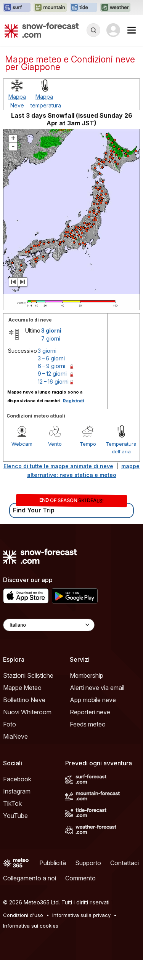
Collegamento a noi (29, 878)
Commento (80, 878)
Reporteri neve (90, 712)
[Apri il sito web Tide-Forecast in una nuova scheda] (83, 8)
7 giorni (50, 338)
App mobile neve (93, 700)
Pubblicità (52, 863)
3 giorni (51, 330)
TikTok (12, 803)
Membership (86, 675)
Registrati (73, 400)
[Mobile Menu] (131, 30)
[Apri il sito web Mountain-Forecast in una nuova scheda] (50, 8)
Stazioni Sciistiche (28, 675)
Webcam (21, 444)
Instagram (17, 791)
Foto (9, 724)
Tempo (88, 444)
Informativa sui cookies (30, 926)
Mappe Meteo (22, 687)
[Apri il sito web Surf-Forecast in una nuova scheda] (17, 8)
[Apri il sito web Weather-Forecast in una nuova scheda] (115, 8)
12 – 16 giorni (53, 381)
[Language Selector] (49, 625)
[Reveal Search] (93, 30)
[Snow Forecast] (42, 30)
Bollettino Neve (24, 700)
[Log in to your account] (113, 30)
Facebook (17, 779)
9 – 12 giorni (52, 373)
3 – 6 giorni (51, 358)
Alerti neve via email (97, 687)
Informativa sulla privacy (81, 915)
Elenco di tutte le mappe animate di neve (58, 466)
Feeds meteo (88, 724)
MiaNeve (15, 736)
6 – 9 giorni (51, 366)
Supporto (88, 863)
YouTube (15, 815)
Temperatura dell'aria (121, 447)
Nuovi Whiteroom (27, 712)
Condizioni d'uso (23, 915)
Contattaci (124, 863)
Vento (55, 444)
